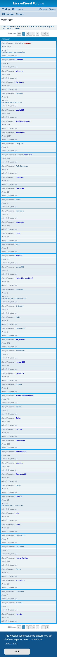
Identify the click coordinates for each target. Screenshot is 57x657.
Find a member (7, 26)
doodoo (19, 384)
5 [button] (37, 33)
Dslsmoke (20, 188)
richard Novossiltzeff (24, 278)
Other (18, 28)
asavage (27, 43)
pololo (18, 200)
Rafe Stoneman (22, 166)
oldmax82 (20, 177)
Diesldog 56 (20, 328)
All (15, 26)
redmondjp (20, 440)
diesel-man (28, 155)
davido (18, 407)
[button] (19, 33)
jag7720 (19, 429)
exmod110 (20, 373)
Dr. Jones (20, 82)
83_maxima (20, 339)
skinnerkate (20, 351)
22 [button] (43, 33)
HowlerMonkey (22, 558)
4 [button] (34, 33)
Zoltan (18, 418)
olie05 (18, 485)
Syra (18, 244)
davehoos (20, 222)
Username (5, 39)
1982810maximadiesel (25, 396)
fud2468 (19, 256)
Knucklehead (21, 452)
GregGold (19, 144)
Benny (18, 569)
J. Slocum (19, 306)
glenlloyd (19, 71)
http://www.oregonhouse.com (12, 505)
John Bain (20, 289)
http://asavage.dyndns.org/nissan (14, 52)
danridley (19, 93)
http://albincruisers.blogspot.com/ (14, 298)
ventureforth (20, 535)
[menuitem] (8, 9)
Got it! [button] (17, 651)
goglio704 (20, 110)
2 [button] (27, 33)
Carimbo (19, 60)
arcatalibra (20, 580)
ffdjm (18, 524)
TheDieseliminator (23, 121)
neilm (18, 233)
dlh (17, 513)
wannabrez (20, 211)
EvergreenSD (21, 474)
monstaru (19, 603)
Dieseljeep (20, 547)
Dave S (19, 496)
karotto (19, 614)
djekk (18, 317)
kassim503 (20, 132)
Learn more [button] (11, 643)
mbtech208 (20, 362)
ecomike (19, 463)
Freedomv (20, 591)
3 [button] (30, 33)
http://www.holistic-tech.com (12, 102)
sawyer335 (20, 267)
